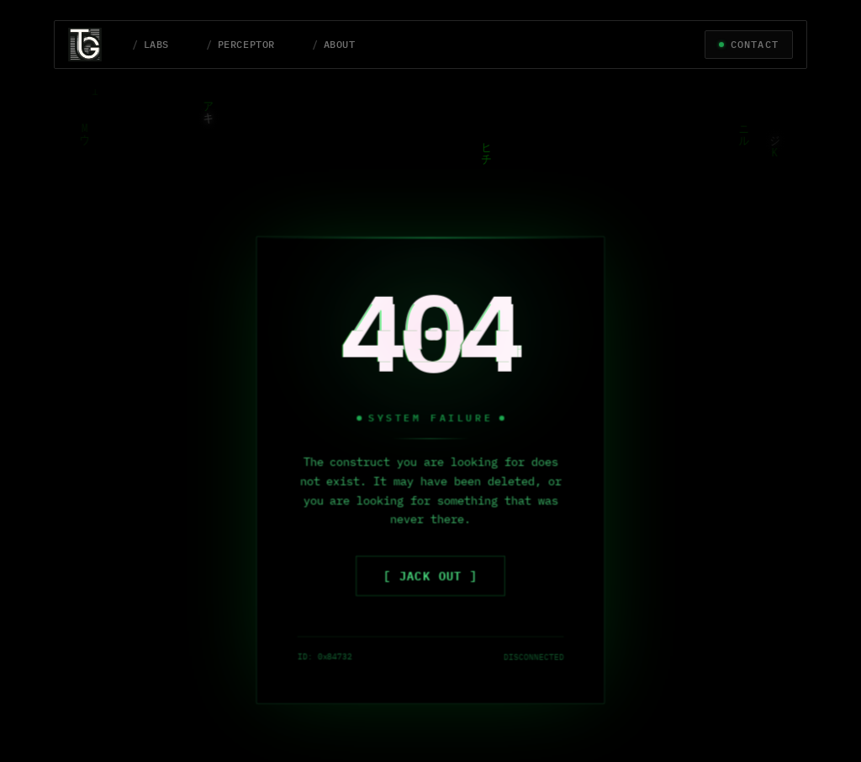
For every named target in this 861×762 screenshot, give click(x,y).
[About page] (333, 44)
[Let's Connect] (749, 44)
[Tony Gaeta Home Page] (93, 44)
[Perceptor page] (240, 44)
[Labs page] (150, 44)
